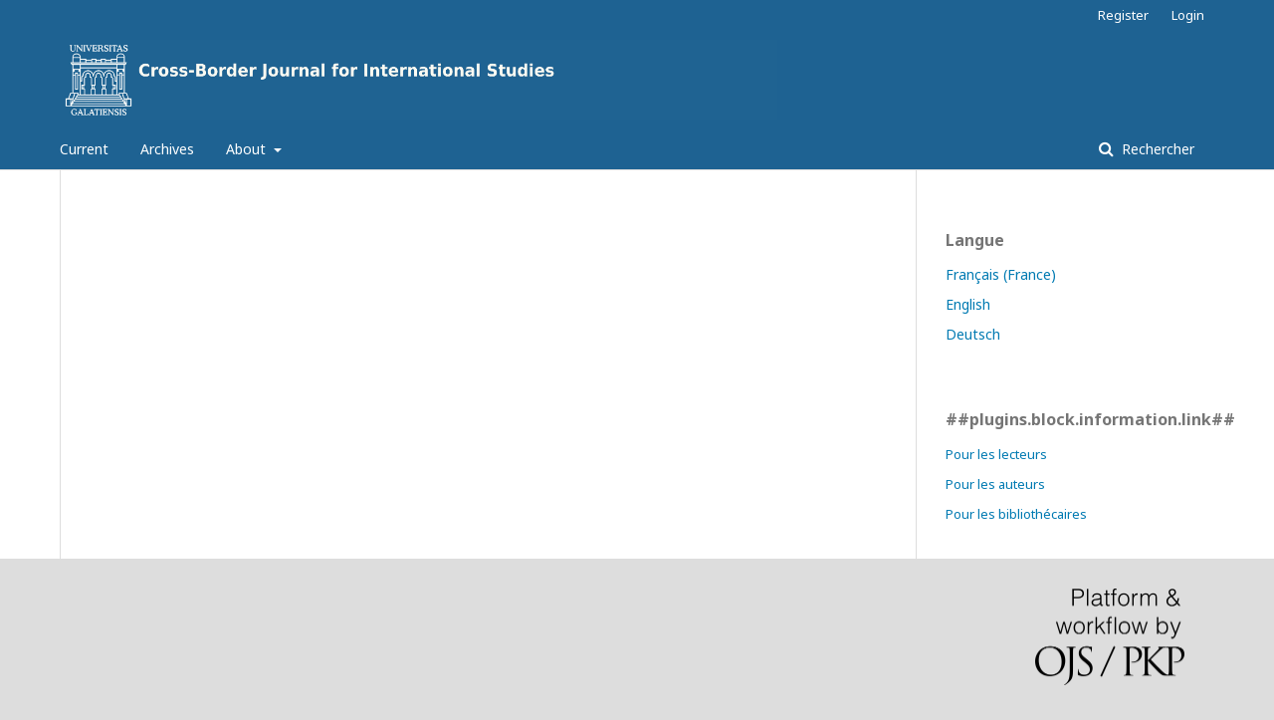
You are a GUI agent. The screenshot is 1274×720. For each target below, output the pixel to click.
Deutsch (973, 334)
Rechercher (1156, 148)
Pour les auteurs (995, 484)
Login (1187, 15)
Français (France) (1001, 274)
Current (84, 148)
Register (1123, 15)
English (968, 304)
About (248, 148)
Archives (167, 148)
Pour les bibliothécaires (1016, 514)
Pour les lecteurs (996, 454)
